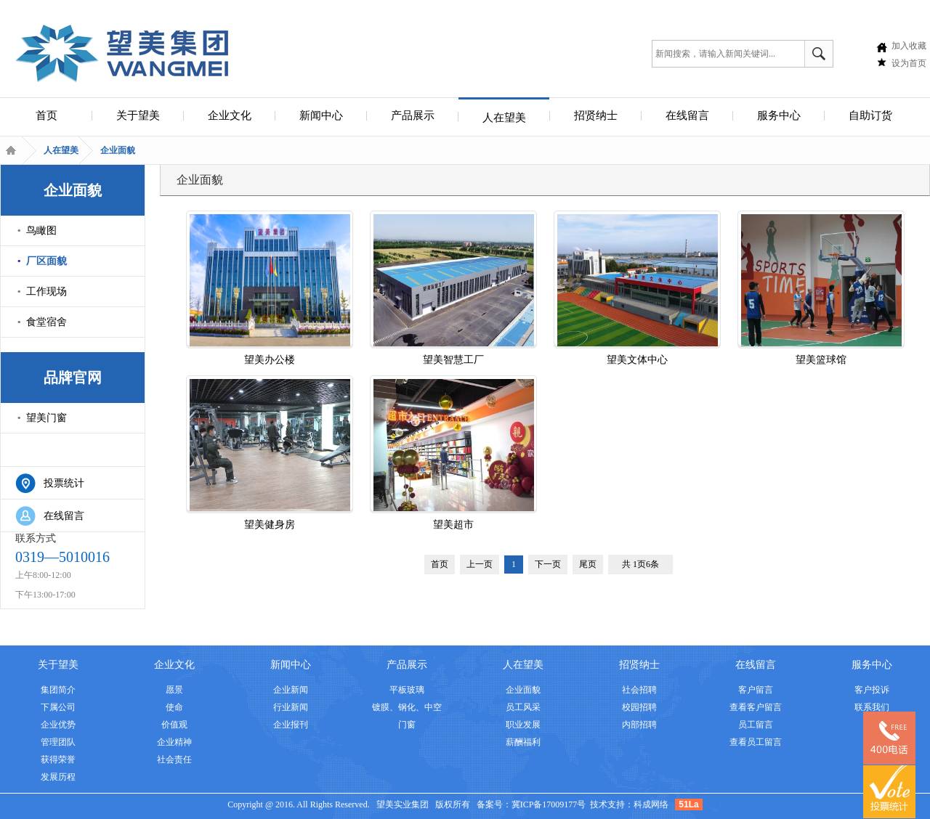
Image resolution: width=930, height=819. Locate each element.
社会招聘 (639, 690)
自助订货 (870, 115)
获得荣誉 (58, 759)
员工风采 (523, 707)
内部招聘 (639, 725)
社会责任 (174, 759)
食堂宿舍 (46, 322)
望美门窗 (46, 417)
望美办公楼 (270, 289)
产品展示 (412, 115)
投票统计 (64, 483)
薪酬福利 (523, 742)
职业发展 (523, 725)
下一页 (548, 564)
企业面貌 (117, 150)
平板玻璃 (406, 690)
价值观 (174, 725)
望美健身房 (270, 454)
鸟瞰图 (41, 230)
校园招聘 (639, 707)
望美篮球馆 (821, 289)
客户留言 (755, 690)
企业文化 (229, 115)
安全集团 (122, 51)
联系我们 (871, 707)
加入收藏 (908, 46)
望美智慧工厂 (453, 289)
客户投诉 (871, 690)
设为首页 (908, 63)
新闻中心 (321, 115)
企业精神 (174, 742)
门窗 (407, 725)
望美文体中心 (637, 289)
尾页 (588, 564)
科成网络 (651, 804)
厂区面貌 (46, 261)
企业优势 (58, 725)
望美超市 (453, 454)
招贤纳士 (596, 115)
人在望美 (504, 117)
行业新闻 (290, 707)
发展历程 (58, 777)
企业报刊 (290, 725)
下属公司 (58, 707)
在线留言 (687, 115)
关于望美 (138, 115)
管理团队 (58, 742)
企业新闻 (290, 690)
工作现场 (46, 291)
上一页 (479, 564)
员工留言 (755, 725)
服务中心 (779, 115)
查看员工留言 (755, 742)
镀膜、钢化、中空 (407, 707)
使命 (174, 707)
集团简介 (58, 690)
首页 (46, 115)
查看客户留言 (755, 707)
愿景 (174, 690)
